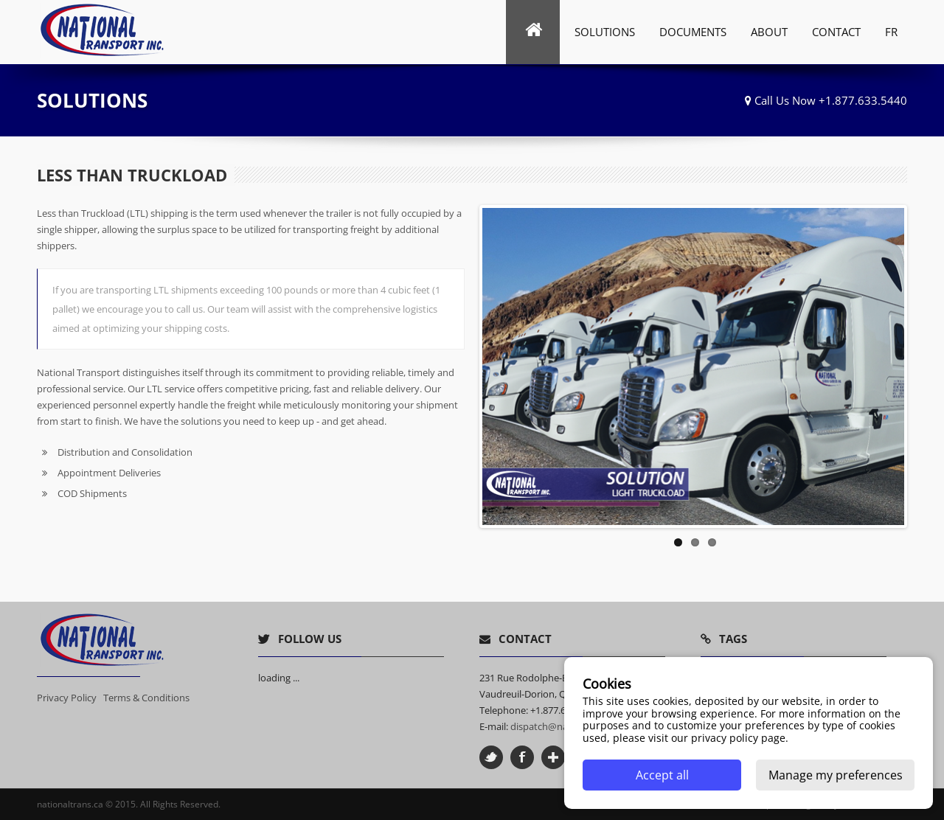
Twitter (491, 757)
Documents (692, 31)
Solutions (605, 31)
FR (891, 31)
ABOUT (769, 31)
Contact (836, 31)
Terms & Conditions (146, 697)
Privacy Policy (67, 697)
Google (553, 757)
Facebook (522, 757)
